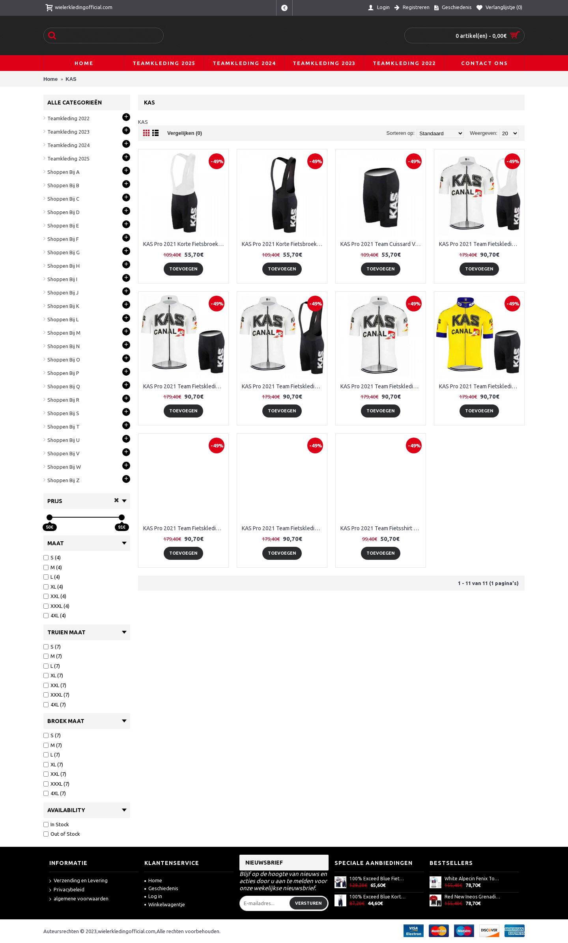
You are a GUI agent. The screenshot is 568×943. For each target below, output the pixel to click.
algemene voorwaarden (78, 899)
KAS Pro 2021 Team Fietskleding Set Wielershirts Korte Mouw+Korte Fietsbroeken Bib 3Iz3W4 (480, 386)
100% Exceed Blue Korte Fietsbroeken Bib (377, 896)
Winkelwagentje (164, 904)
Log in (153, 896)
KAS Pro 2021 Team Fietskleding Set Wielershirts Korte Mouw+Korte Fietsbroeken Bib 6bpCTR (184, 528)
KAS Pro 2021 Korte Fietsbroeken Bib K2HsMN (184, 244)
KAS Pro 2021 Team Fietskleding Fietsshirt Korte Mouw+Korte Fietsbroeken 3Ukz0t (480, 244)
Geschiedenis (161, 888)
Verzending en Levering (78, 881)
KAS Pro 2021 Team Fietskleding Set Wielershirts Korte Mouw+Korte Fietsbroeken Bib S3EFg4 (283, 528)
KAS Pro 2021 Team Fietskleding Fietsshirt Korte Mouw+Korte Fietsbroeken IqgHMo (283, 386)
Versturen (308, 903)
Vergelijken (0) (184, 133)
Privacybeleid (66, 890)
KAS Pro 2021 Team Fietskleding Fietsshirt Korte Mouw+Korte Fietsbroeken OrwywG (382, 386)
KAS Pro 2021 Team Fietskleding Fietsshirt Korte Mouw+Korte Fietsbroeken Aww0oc (184, 386)
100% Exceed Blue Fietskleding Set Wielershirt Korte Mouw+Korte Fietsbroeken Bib (377, 878)
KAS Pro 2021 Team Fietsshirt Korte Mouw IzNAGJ (382, 528)
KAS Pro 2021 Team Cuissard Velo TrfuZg (382, 244)
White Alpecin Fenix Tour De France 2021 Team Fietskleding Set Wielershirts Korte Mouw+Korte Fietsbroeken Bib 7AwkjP (473, 878)
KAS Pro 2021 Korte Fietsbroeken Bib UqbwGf (283, 244)
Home (153, 880)
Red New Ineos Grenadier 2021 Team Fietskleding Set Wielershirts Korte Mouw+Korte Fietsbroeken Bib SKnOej (473, 896)
